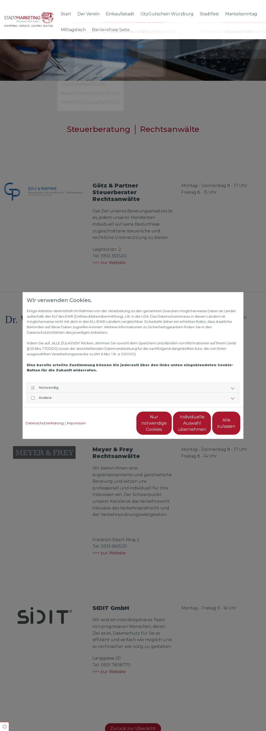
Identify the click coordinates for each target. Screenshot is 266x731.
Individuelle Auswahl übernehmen (167, 423)
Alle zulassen (216, 423)
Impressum (76, 423)
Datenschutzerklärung (45, 423)
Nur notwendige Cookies (117, 423)
